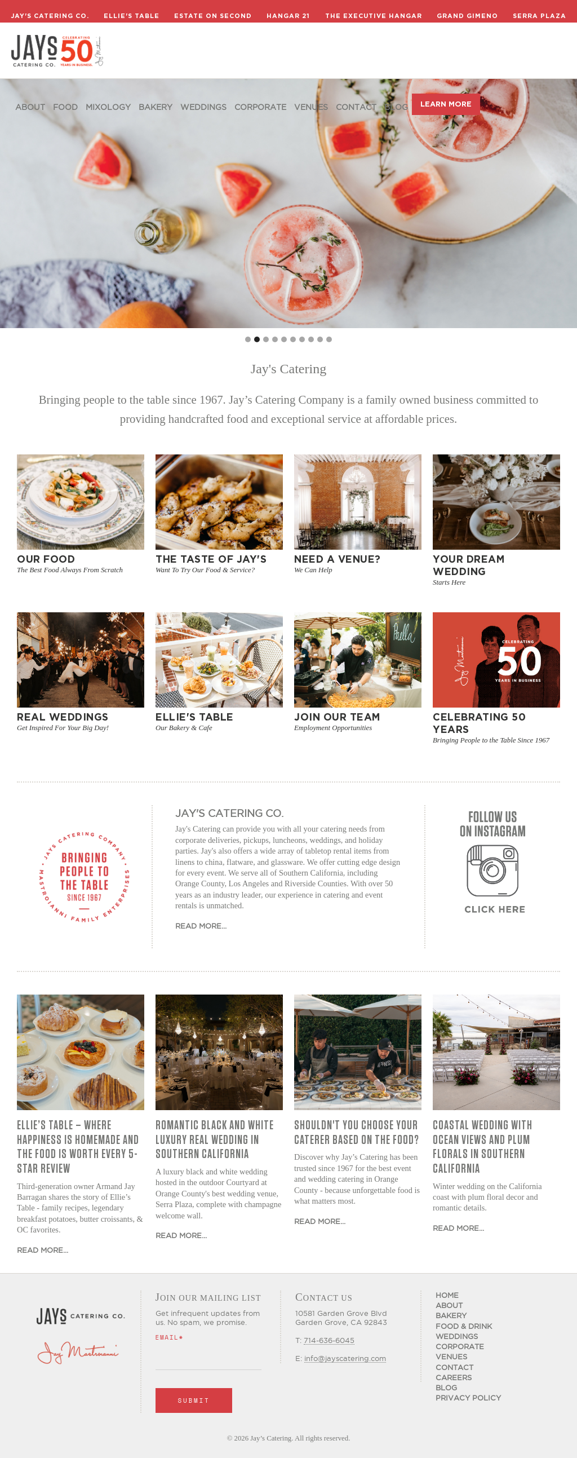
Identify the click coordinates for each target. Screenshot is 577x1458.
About (30, 107)
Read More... (201, 926)
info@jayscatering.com (345, 1358)
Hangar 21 (288, 16)
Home (447, 1295)
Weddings (203, 107)
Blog (396, 107)
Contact (356, 107)
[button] (248, 339)
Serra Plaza (539, 16)
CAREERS (454, 1377)
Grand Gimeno (467, 16)
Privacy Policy (468, 1398)
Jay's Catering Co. (50, 16)
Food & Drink (464, 1326)
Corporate (260, 107)
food (65, 107)
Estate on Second (213, 16)
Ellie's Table (131, 16)
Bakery (155, 107)
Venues (311, 107)
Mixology (108, 107)
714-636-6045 (329, 1340)
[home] (57, 51)
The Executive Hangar (373, 16)
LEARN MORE (446, 104)
